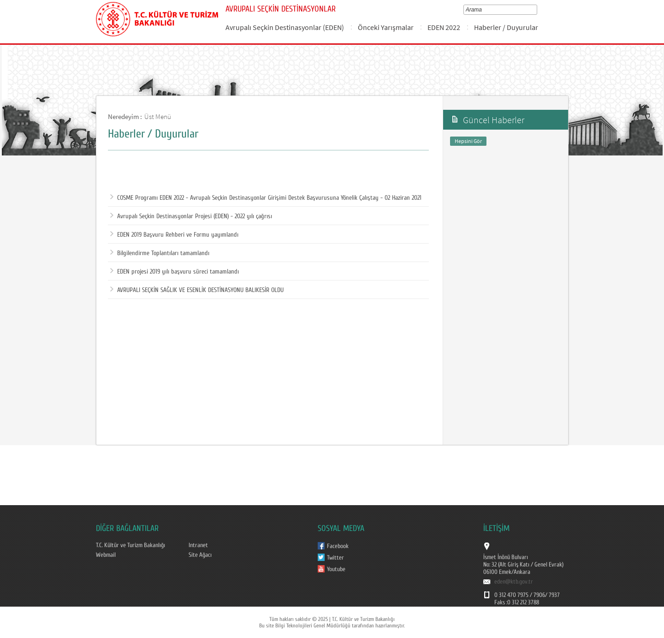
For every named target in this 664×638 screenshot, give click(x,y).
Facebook (338, 546)
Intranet (198, 545)
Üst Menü (157, 116)
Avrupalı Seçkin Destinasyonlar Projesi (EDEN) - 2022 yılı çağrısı (191, 216)
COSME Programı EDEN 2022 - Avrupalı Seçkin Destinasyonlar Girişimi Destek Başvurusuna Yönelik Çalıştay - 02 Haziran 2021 (265, 198)
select (536, 10)
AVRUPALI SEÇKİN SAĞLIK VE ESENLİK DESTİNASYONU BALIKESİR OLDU (197, 290)
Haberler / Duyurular (506, 27)
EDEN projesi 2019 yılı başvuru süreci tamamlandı (174, 271)
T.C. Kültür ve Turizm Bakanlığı (130, 545)
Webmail (106, 555)
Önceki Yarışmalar (386, 27)
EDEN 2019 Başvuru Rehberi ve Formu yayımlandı (174, 235)
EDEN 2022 (443, 27)
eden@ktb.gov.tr (513, 581)
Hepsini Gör (468, 140)
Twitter (335, 557)
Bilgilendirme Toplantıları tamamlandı (159, 253)
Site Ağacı (200, 555)
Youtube (336, 569)
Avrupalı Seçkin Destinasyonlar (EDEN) (284, 27)
